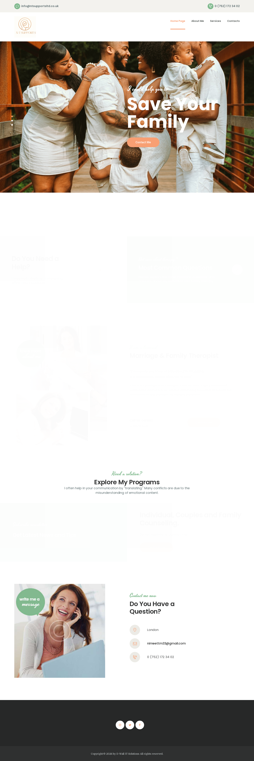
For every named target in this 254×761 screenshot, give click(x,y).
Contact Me (143, 142)
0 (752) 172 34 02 (160, 605)
